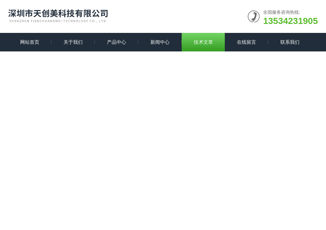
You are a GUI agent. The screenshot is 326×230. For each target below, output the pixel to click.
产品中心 (116, 42)
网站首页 (29, 42)
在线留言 (246, 42)
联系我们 (289, 42)
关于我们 (73, 42)
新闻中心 (160, 42)
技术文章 (203, 42)
